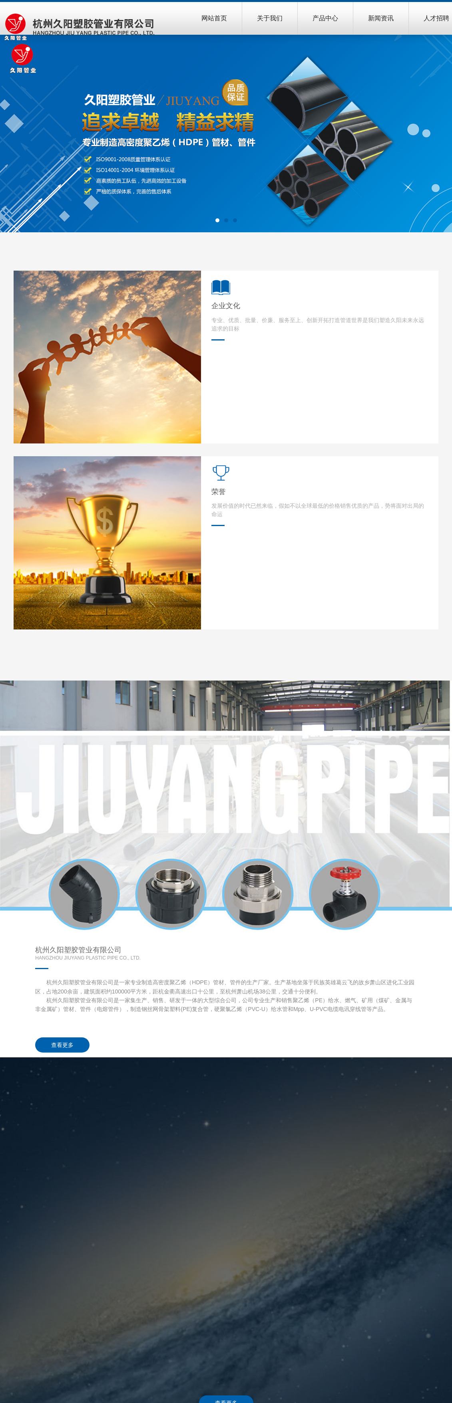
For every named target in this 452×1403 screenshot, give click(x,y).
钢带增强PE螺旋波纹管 (237, 1343)
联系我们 (424, 1277)
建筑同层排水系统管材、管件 (244, 1323)
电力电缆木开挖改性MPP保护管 (247, 1364)
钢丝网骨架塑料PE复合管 (240, 1291)
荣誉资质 (144, 1312)
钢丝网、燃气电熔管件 (236, 1312)
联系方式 (421, 1291)
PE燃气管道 (223, 1333)
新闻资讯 (381, 18)
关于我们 (270, 18)
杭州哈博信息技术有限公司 (409, 1391)
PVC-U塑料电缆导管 (233, 1374)
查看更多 (271, 497)
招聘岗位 (421, 1323)
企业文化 (144, 1302)
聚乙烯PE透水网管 (231, 1354)
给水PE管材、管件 (231, 1302)
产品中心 (325, 18)
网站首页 (214, 18)
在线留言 (421, 1302)
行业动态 (345, 1302)
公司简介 (144, 1291)
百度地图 (421, 1312)
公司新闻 (345, 1291)
